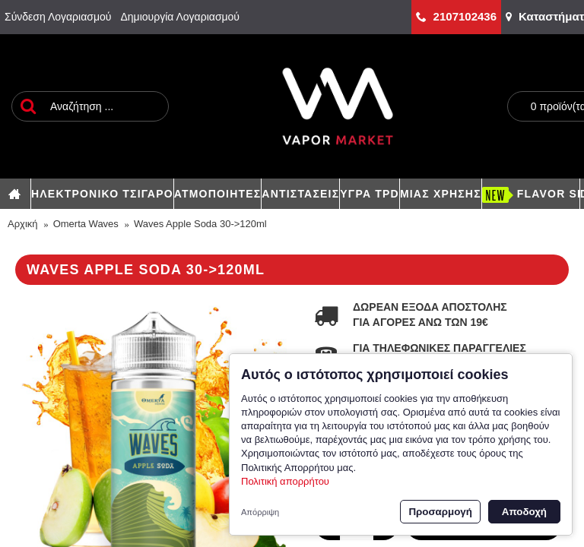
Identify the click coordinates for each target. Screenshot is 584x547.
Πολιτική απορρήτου (285, 481)
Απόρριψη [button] (260, 512)
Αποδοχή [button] (524, 511)
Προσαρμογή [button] (439, 511)
